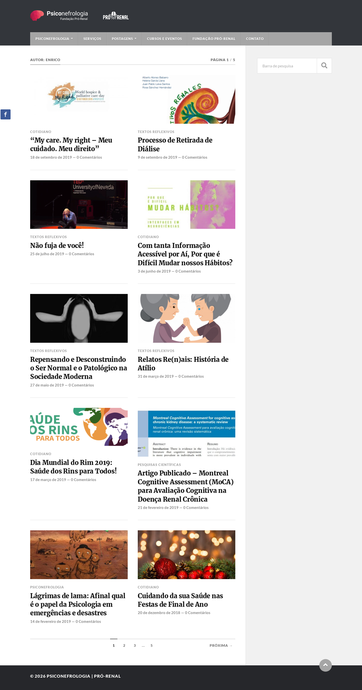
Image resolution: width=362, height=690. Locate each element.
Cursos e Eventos (164, 39)
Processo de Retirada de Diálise (175, 144)
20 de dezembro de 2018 (159, 612)
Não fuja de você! (57, 246)
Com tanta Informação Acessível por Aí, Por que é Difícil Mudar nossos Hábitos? (185, 254)
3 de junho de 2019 (154, 271)
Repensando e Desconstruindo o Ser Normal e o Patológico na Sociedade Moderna (78, 368)
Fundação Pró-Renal (214, 39)
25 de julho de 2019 (47, 253)
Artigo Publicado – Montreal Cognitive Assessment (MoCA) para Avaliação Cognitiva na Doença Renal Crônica (185, 486)
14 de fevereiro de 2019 (50, 621)
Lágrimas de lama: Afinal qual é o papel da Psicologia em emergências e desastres (77, 604)
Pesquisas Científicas (159, 465)
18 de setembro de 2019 (51, 157)
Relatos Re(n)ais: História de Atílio (183, 364)
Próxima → (221, 645)
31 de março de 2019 (156, 376)
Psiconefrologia (52, 39)
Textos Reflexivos (156, 132)
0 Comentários (89, 157)
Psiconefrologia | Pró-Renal (84, 676)
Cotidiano (40, 132)
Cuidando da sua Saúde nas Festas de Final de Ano (180, 600)
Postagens (122, 39)
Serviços (92, 39)
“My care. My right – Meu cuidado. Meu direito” (71, 144)
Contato (255, 39)
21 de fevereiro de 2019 (158, 507)
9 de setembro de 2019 (157, 157)
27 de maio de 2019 (47, 385)
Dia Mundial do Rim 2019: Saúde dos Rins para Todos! (73, 467)
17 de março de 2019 (48, 479)
